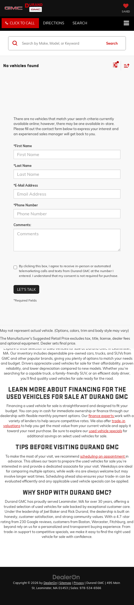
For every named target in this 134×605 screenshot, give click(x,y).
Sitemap (65, 583)
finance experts (102, 416)
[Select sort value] (125, 65)
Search (112, 43)
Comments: (22, 225)
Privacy (79, 583)
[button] (20, 23)
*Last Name (23, 166)
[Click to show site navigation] (126, 23)
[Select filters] (115, 65)
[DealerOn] (66, 576)
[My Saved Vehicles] (126, 8)
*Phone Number (26, 205)
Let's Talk (26, 289)
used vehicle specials (105, 431)
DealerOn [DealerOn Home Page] (50, 583)
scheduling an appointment (103, 456)
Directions (53, 23)
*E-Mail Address (26, 185)
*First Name (23, 146)
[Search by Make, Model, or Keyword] (61, 43)
